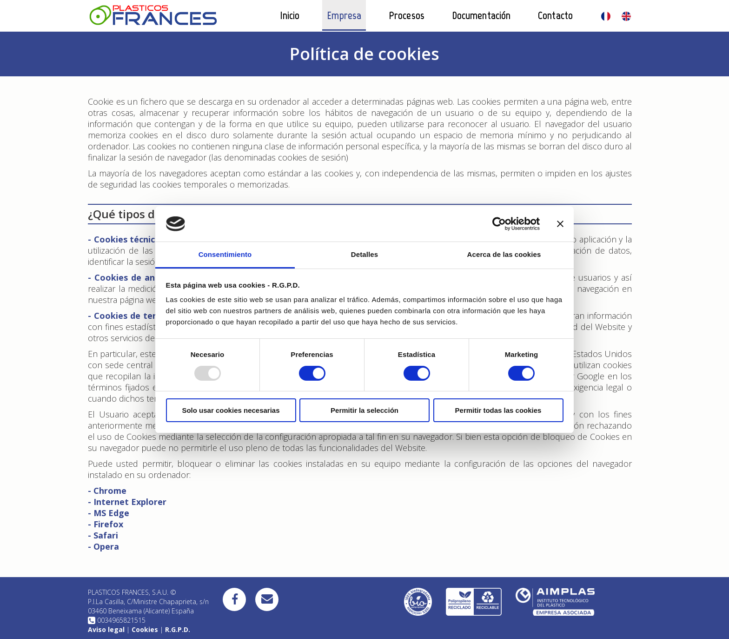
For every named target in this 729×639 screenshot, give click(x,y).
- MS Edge (108, 512)
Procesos (406, 15)
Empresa (344, 15)
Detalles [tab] (364, 254)
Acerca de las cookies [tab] (504, 254)
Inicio (290, 15)
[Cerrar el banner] (560, 224)
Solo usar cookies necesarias (230, 410)
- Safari (103, 535)
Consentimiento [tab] (225, 254)
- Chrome (107, 490)
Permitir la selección (364, 410)
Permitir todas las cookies (498, 410)
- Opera (103, 546)
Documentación (481, 15)
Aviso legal (106, 629)
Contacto (555, 15)
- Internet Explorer (127, 501)
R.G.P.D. (177, 629)
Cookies (145, 629)
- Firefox (105, 524)
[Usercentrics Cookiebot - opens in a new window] (499, 224)
